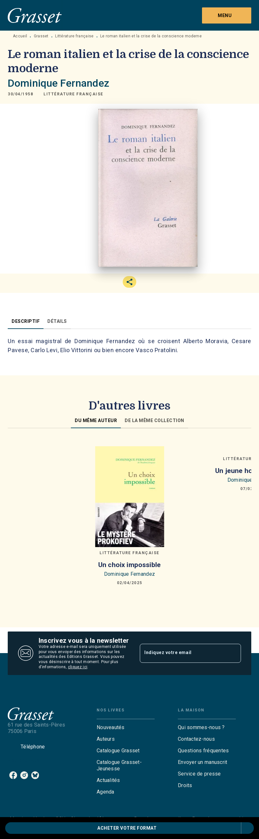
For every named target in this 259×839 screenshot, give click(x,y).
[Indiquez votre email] (182, 653)
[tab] (25, 321)
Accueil (20, 36)
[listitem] (13, 775)
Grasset (41, 36)
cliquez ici (77, 667)
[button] (73, 94)
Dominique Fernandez (58, 83)
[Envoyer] (233, 653)
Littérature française (74, 36)
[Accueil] (35, 15)
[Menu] (226, 15)
